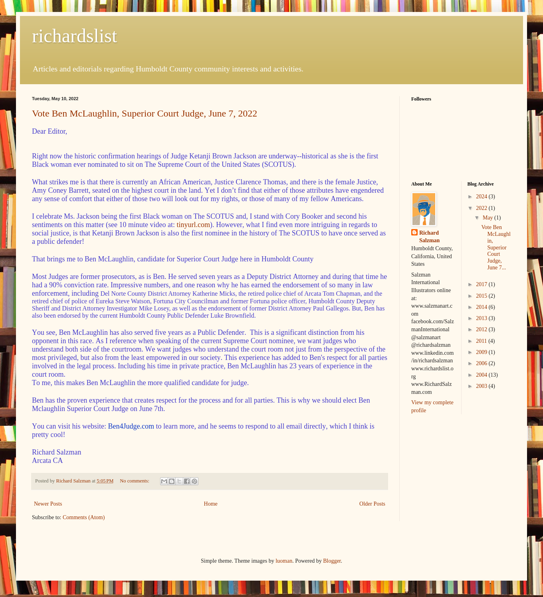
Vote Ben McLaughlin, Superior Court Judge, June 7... (495, 247)
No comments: (135, 481)
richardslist (74, 35)
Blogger (332, 561)
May (488, 218)
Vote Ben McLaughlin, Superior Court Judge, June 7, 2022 (144, 113)
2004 (482, 375)
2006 (482, 363)
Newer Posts (48, 504)
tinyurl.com (193, 225)
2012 (482, 329)
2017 (482, 284)
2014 (482, 307)
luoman (283, 561)
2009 (482, 352)
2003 (482, 386)
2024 (482, 197)
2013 (482, 318)
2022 (482, 208)
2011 (482, 341)
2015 (482, 296)
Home (211, 504)
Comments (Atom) (84, 517)
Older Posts (372, 504)
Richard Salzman (429, 237)
